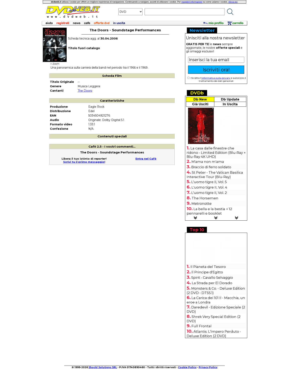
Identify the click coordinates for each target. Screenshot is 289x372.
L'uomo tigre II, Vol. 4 (209, 187)
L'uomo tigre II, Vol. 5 (209, 182)
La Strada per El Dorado (212, 283)
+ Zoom (55, 62)
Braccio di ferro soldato (211, 167)
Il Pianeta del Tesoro (208, 267)
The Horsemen (205, 198)
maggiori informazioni (192, 2)
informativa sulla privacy (215, 77)
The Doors (85, 90)
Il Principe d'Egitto (207, 272)
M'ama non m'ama (207, 162)
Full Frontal (201, 326)
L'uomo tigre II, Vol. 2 (209, 193)
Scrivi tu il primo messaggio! (84, 161)
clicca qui (232, 2)
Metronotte (201, 204)
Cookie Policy (187, 367)
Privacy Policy (208, 367)
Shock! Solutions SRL (103, 367)
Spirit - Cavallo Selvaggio (212, 278)
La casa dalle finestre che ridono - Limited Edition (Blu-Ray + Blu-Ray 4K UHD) (216, 152)
